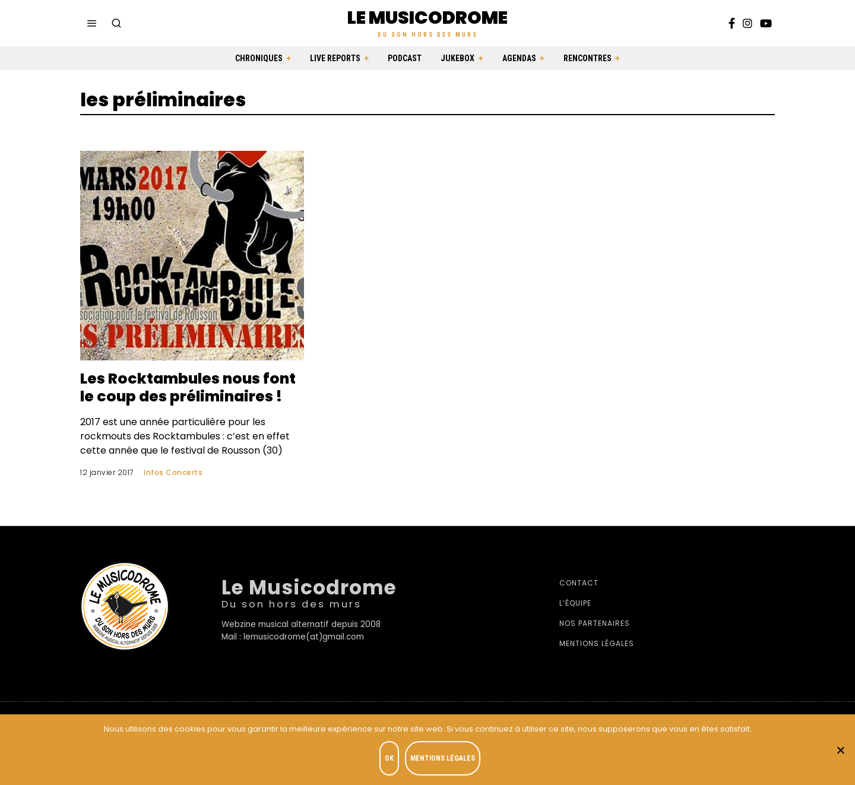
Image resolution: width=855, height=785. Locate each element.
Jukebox (457, 58)
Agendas (519, 58)
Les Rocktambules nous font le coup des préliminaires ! (174, 396)
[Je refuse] (840, 750)
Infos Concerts (173, 490)
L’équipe (575, 621)
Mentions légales (596, 661)
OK (389, 759)
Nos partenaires (594, 641)
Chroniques (259, 58)
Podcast (405, 58)
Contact (578, 601)
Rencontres (587, 58)
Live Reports (335, 58)
